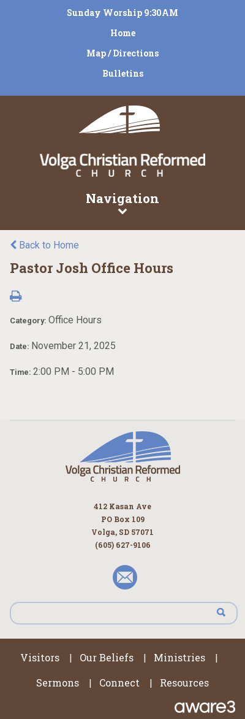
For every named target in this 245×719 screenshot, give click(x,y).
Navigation (122, 202)
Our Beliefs (107, 657)
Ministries (179, 657)
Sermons (57, 682)
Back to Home (44, 245)
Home (122, 33)
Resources (184, 682)
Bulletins (122, 73)
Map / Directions (122, 53)
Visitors (39, 657)
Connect (119, 682)
